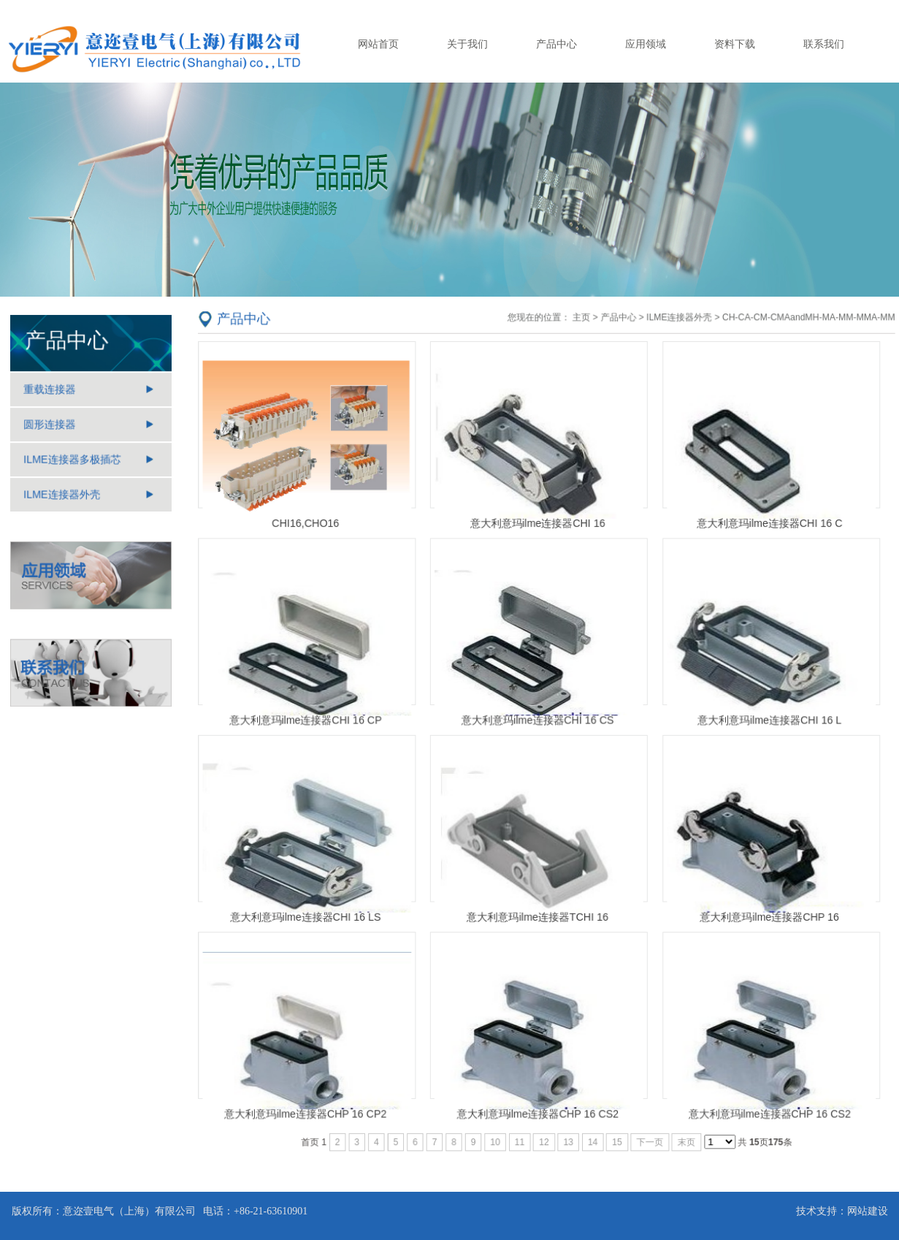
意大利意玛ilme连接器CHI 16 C (766, 527)
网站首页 (378, 44)
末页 (684, 1136)
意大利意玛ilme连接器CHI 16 (537, 527)
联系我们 (823, 44)
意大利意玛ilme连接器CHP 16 (765, 914)
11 (519, 1136)
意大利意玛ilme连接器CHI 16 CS (537, 720)
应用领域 (645, 44)
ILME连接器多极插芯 (72, 460)
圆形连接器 (49, 425)
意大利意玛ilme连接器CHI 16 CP (309, 720)
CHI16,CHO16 (309, 527)
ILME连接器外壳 (61, 495)
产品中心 (556, 44)
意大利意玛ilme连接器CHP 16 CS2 (537, 1108)
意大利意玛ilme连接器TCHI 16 (537, 914)
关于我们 (467, 44)
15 (615, 1136)
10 (495, 1136)
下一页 (648, 1136)
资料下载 (734, 44)
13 (568, 1136)
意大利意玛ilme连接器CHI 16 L (766, 720)
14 (591, 1136)
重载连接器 (49, 391)
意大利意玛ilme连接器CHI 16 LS (308, 914)
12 (543, 1136)
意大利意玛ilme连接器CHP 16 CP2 (309, 1108)
